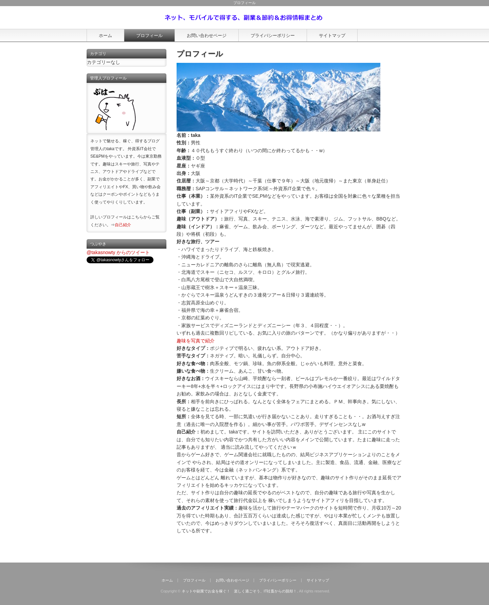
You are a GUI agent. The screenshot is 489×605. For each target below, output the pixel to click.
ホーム (105, 35)
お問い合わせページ (207, 35)
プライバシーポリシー (273, 35)
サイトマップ (332, 35)
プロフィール (149, 35)
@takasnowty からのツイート (118, 252)
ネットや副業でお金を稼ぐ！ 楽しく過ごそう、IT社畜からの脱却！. (240, 591)
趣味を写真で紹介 (196, 340)
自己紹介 (123, 225)
